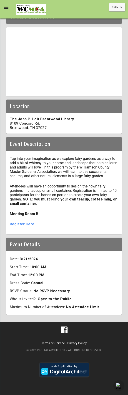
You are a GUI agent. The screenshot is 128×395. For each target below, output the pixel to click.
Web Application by (64, 370)
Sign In (117, 7)
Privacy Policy (77, 343)
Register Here (22, 224)
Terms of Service (53, 343)
